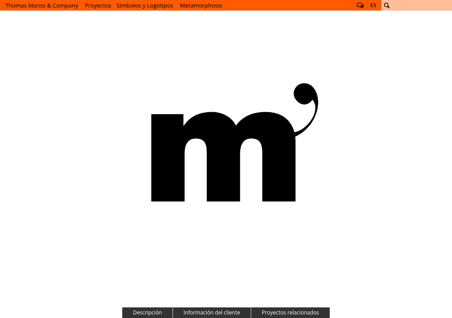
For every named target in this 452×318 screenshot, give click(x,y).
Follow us (360, 5)
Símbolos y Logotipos (145, 5)
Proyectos (98, 5)
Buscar (386, 5)
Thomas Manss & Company (41, 5)
